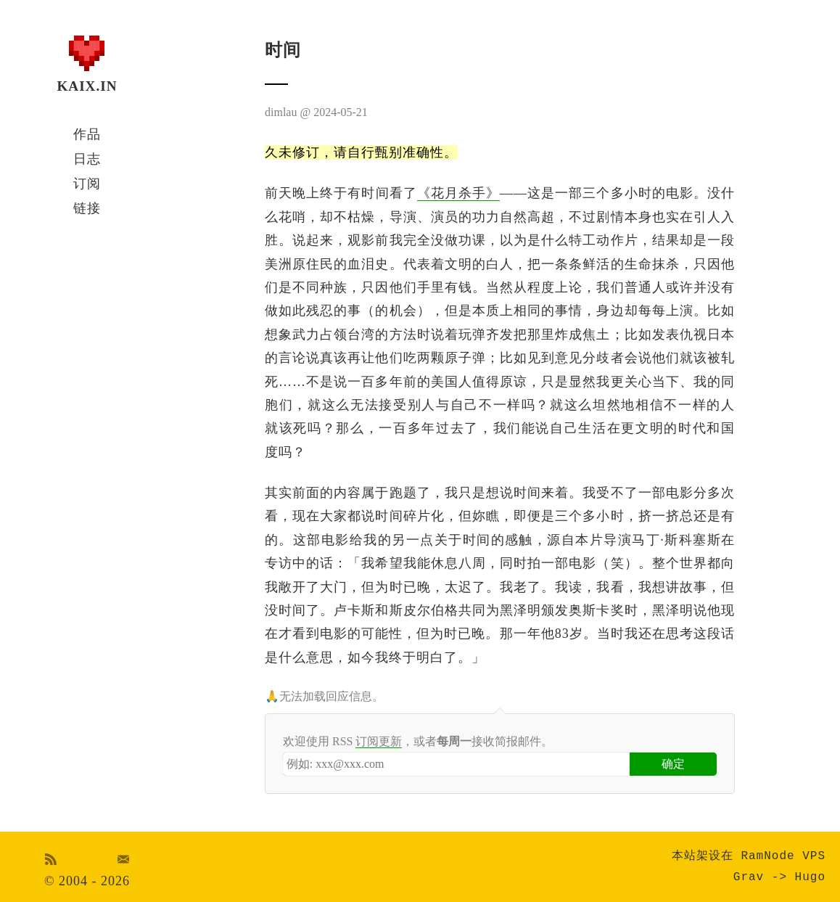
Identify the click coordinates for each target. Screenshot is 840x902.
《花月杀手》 (458, 193)
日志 (87, 159)
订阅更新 (378, 741)
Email (123, 859)
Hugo (810, 877)
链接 (87, 208)
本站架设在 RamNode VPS (748, 856)
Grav (748, 877)
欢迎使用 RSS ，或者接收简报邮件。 (418, 741)
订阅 (87, 183)
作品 (87, 134)
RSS (51, 859)
